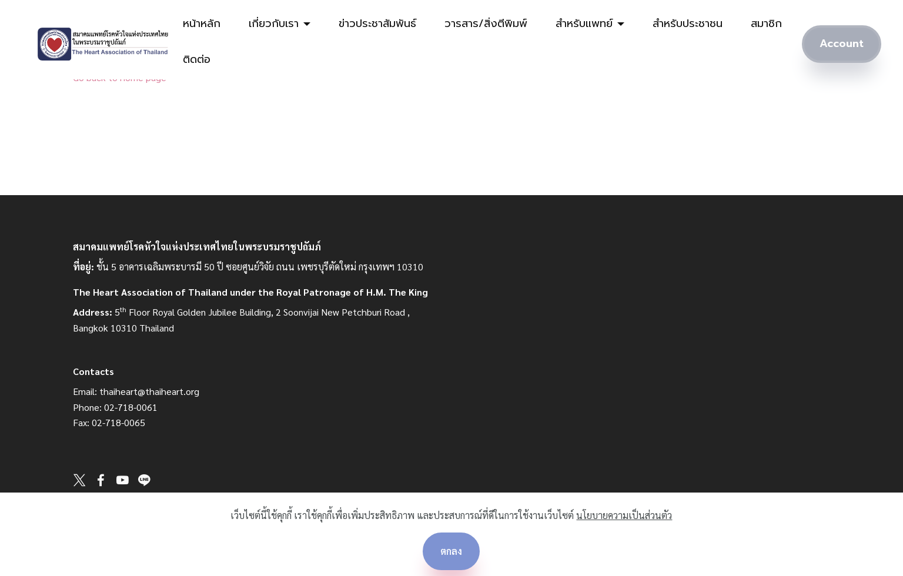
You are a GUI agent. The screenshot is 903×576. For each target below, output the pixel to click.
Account (842, 43)
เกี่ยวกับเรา (274, 23)
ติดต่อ (196, 59)
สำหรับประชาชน (688, 23)
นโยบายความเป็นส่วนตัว (624, 515)
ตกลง (451, 551)
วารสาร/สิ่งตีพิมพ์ (485, 23)
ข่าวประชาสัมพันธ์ (377, 23)
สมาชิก (766, 23)
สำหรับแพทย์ (584, 23)
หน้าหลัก (201, 23)
